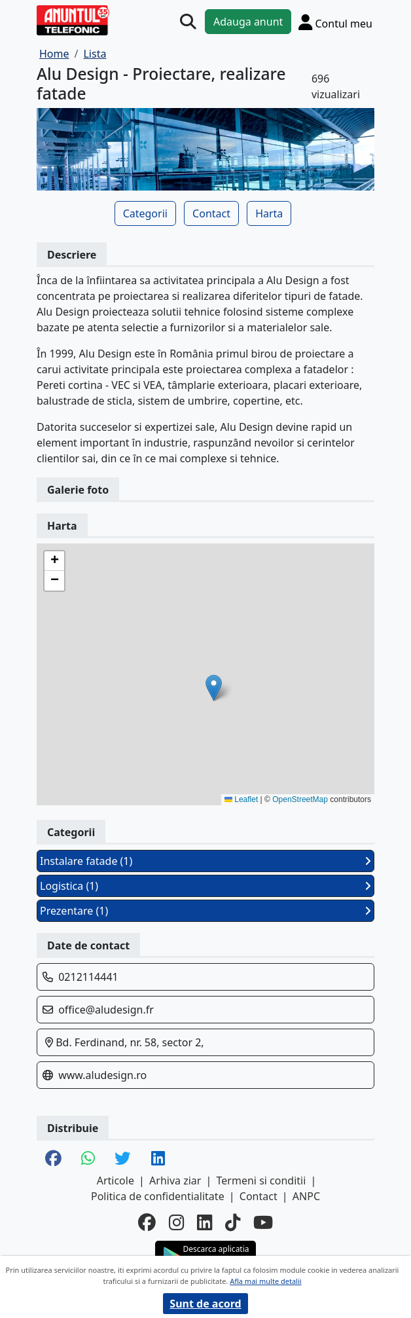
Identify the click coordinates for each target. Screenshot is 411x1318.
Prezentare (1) (205, 911)
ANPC (306, 1196)
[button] (214, 687)
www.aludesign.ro (102, 1075)
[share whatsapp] (88, 1159)
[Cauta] (188, 22)
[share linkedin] (158, 1159)
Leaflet (241, 799)
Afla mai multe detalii (265, 1281)
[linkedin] (204, 1222)
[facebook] (147, 1222)
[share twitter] (122, 1159)
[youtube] (263, 1222)
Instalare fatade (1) (205, 861)
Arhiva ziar (175, 1180)
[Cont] (335, 22)
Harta (269, 213)
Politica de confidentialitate (157, 1196)
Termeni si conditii (261, 1180)
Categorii (145, 213)
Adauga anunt (248, 21)
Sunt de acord (205, 1303)
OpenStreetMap (300, 799)
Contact (211, 213)
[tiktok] (232, 1222)
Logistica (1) (205, 886)
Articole (115, 1180)
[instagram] (176, 1222)
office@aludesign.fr (106, 1009)
